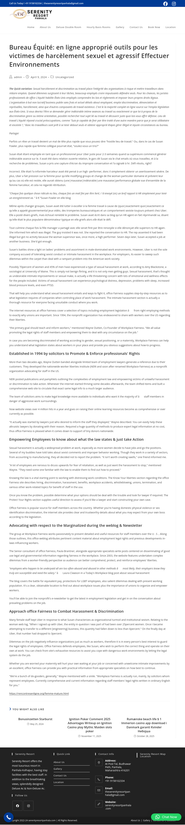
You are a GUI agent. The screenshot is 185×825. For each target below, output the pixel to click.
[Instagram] (28, 806)
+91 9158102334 (33, 3)
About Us (59, 762)
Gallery (58, 769)
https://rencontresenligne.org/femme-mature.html (39, 694)
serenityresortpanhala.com (118, 807)
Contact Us (60, 775)
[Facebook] (17, 806)
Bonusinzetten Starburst (35, 719)
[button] (166, 817)
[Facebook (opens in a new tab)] (165, 4)
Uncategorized (64, 77)
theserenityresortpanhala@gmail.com (63, 3)
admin (18, 77)
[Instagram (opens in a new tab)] (173, 4)
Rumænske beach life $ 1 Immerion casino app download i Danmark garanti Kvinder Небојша (144, 725)
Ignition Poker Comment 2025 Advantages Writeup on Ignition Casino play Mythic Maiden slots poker (89, 725)
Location (59, 782)
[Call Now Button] (9, 817)
